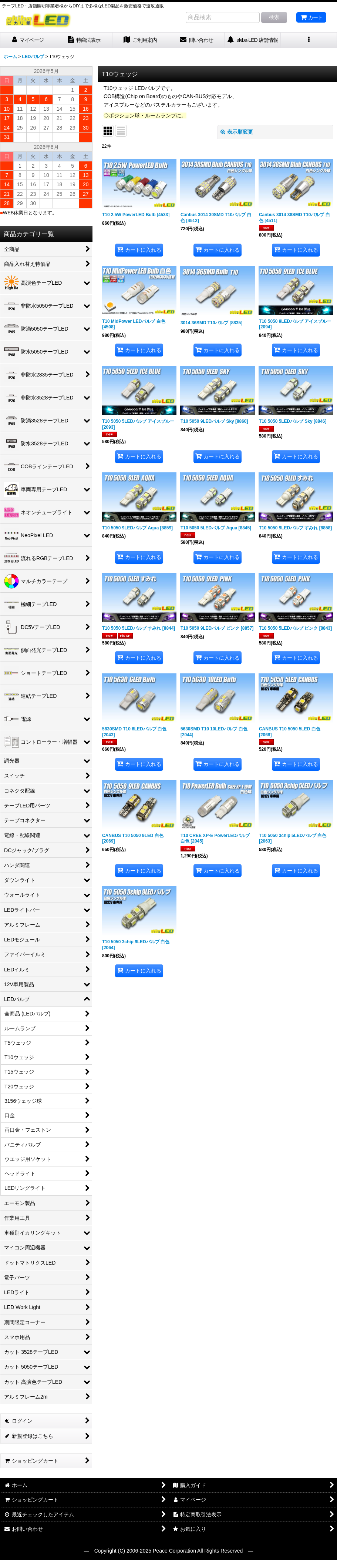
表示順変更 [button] (236, 132)
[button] (309, 40)
